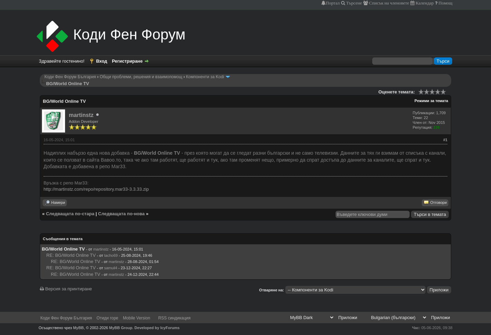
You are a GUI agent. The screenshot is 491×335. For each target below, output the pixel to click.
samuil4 (110, 268)
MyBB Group (120, 328)
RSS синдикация (174, 318)
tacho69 (111, 255)
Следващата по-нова (121, 213)
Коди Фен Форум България (70, 76)
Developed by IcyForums (156, 328)
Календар (424, 3)
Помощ (444, 3)
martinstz (81, 115)
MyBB (78, 328)
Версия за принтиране (66, 288)
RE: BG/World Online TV (71, 255)
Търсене (353, 3)
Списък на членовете (388, 3)
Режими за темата (431, 101)
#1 (445, 140)
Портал (333, 3)
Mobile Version (136, 318)
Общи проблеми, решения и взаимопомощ (141, 76)
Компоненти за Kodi (205, 76)
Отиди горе (107, 318)
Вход (101, 61)
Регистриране (127, 61)
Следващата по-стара (70, 213)
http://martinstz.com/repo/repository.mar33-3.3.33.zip (96, 189)
